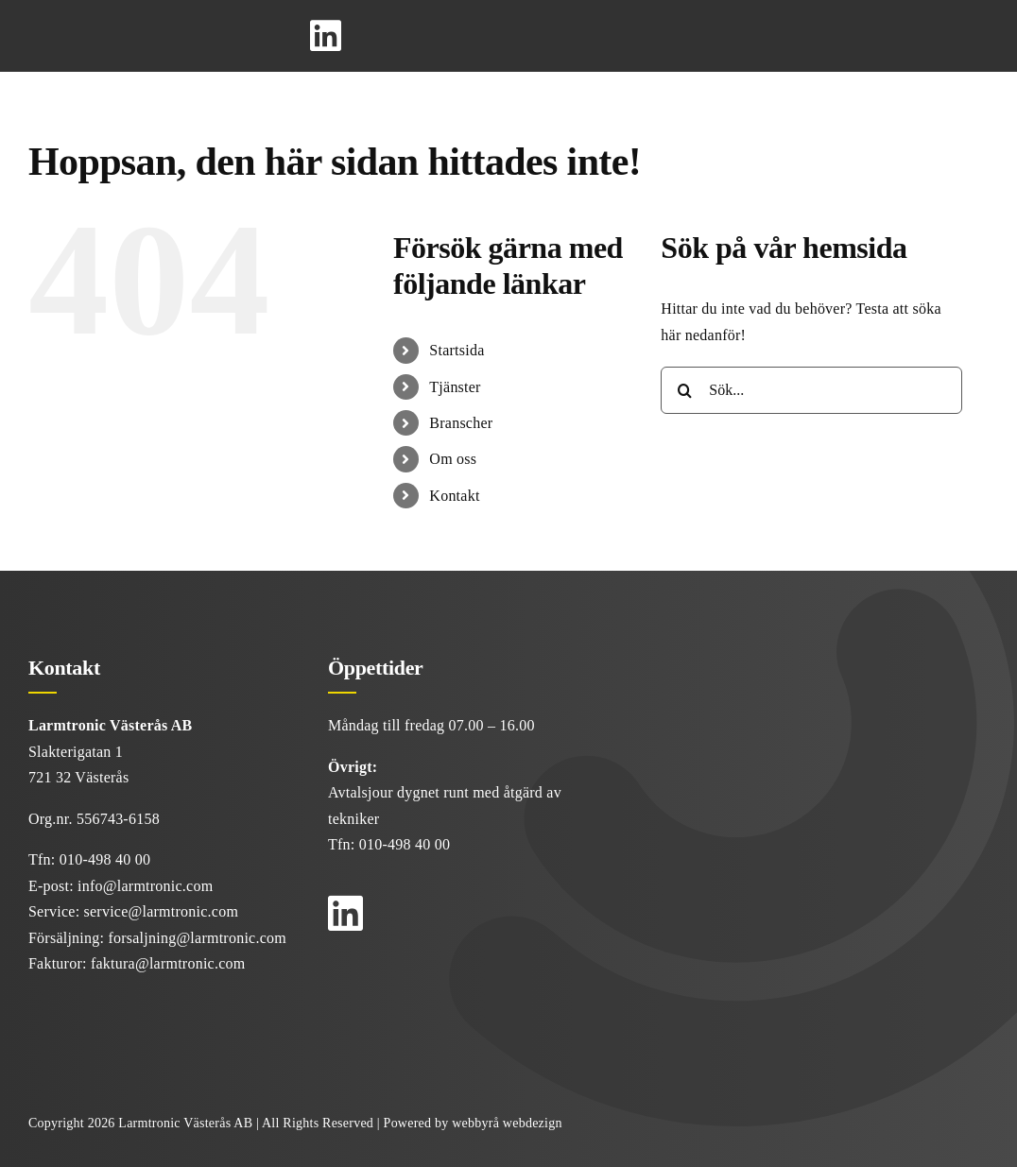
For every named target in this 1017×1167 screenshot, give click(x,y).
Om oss (452, 459)
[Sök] (684, 390)
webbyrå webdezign (506, 1123)
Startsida (456, 350)
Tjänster (454, 387)
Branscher (460, 423)
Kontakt (454, 496)
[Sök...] (811, 390)
